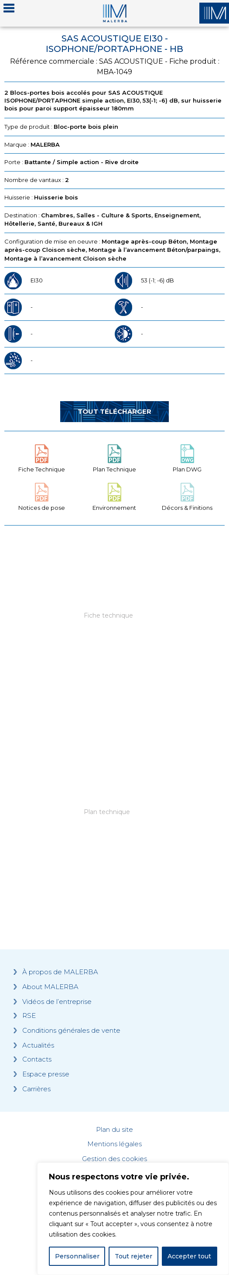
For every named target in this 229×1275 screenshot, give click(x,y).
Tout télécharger (114, 411)
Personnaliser (77, 1256)
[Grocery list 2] (114, 825)
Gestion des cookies (114, 1159)
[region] (133, 1218)
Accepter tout (189, 1256)
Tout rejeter (133, 1256)
